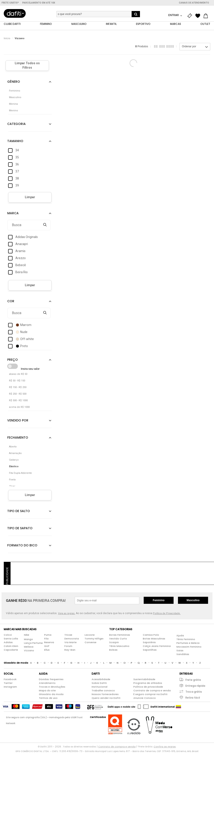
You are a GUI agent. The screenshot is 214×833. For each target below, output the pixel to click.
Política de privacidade (148, 686)
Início (7, 38)
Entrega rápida (195, 686)
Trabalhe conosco (103, 690)
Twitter (8, 683)
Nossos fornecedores (105, 694)
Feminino (158, 600)
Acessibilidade (101, 679)
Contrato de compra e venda (152, 690)
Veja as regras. (66, 613)
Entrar (174, 15)
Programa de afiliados (147, 683)
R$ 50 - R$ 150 (17, 380)
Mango (28, 639)
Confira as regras (165, 746)
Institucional (99, 686)
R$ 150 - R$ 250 (17, 387)
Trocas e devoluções (52, 686)
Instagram (10, 686)
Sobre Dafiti (99, 683)
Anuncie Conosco (144, 697)
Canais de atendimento (194, 2)
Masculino (193, 600)
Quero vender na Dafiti (106, 697)
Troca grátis (193, 692)
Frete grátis (193, 680)
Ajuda (180, 635)
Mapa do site (47, 690)
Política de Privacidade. (167, 613)
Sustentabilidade (144, 679)
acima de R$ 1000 (19, 407)
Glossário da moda (51, 694)
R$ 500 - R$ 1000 (18, 400)
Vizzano (19, 38)
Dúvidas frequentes (51, 679)
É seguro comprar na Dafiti (150, 694)
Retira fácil (192, 697)
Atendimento (47, 683)
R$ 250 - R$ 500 (17, 393)
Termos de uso (48, 697)
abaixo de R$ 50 (18, 374)
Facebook (10, 679)
